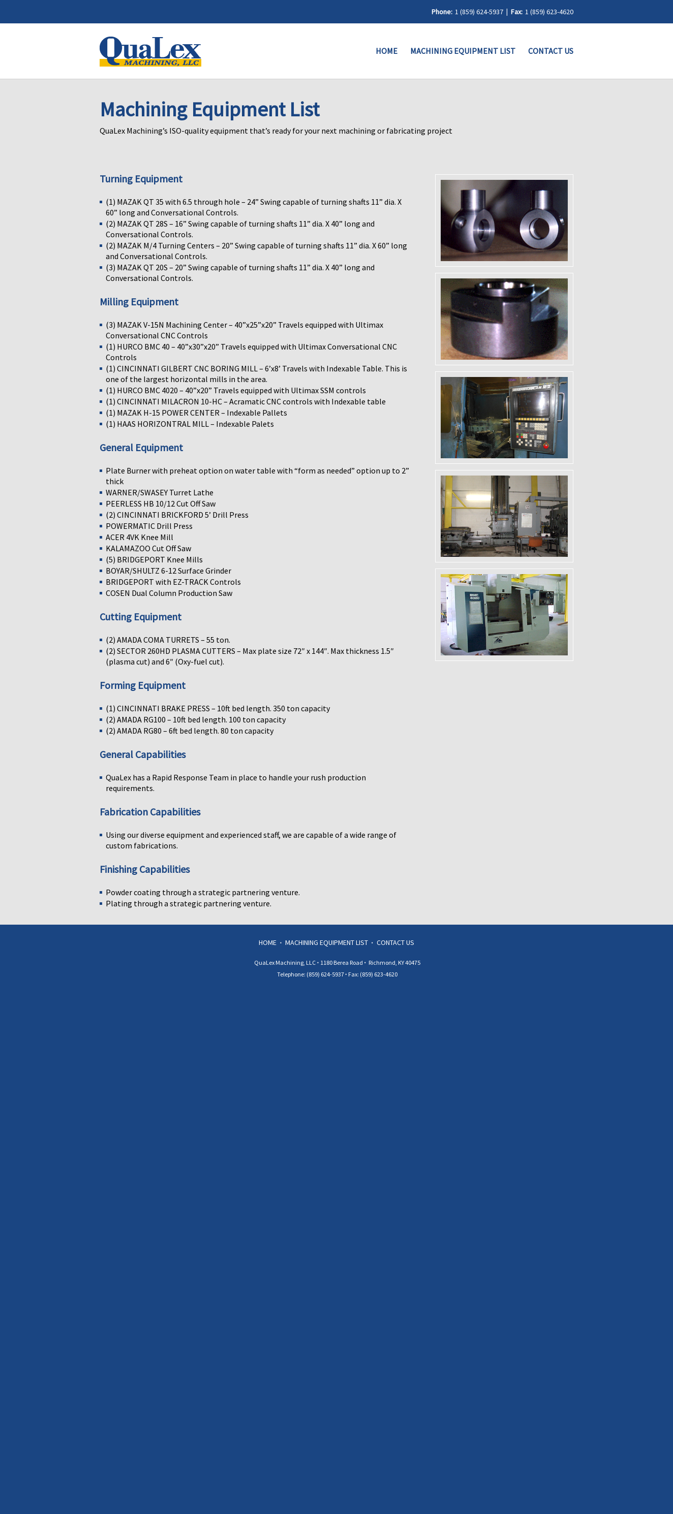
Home (386, 51)
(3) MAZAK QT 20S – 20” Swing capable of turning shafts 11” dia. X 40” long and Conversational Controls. (241, 272)
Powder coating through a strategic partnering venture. (203, 892)
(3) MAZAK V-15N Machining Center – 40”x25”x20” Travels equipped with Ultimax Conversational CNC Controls (245, 330)
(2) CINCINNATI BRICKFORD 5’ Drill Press (177, 515)
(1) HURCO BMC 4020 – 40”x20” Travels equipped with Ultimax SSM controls (236, 390)
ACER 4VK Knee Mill (139, 537)
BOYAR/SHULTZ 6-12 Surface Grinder (168, 570)
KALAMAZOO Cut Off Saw (148, 548)
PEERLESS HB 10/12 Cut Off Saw (161, 503)
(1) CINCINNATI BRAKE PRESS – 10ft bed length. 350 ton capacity (218, 708)
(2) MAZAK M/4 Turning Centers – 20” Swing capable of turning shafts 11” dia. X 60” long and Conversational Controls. (257, 250)
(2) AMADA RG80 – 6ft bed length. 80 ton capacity (189, 731)
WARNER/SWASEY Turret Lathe (159, 492)
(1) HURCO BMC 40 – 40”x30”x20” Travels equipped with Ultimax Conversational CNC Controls (252, 351)
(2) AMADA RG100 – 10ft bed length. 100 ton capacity (196, 719)
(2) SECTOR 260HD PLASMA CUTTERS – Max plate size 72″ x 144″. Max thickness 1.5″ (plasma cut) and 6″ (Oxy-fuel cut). (250, 656)
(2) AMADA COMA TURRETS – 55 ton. (168, 640)
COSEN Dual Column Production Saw (169, 593)
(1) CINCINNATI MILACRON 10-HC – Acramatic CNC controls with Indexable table (246, 401)
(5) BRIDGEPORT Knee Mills (154, 559)
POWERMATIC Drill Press (149, 526)
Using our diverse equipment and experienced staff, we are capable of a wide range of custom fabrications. (252, 840)
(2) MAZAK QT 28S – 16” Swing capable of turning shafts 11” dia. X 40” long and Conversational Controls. (241, 228)
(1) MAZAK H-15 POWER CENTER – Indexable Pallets (196, 412)
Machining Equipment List (462, 51)
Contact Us (550, 51)
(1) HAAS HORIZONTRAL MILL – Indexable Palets (190, 424)
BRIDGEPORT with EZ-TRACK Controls (173, 582)
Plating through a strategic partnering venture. (188, 903)
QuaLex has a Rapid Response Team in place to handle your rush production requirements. (237, 782)
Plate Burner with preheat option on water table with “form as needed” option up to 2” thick (258, 475)
